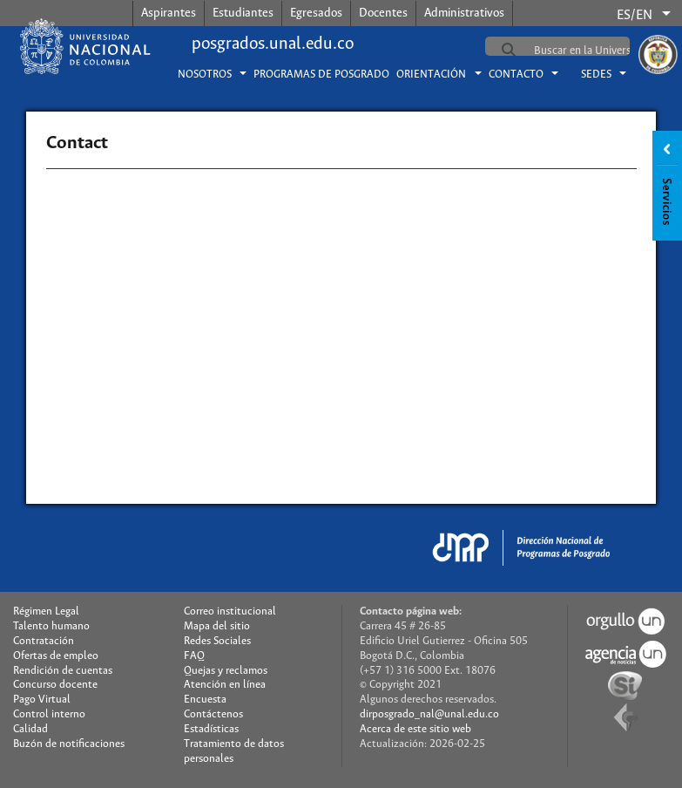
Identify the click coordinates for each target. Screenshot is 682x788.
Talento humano (51, 626)
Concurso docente (55, 684)
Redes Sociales (217, 641)
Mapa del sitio (217, 626)
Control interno (49, 714)
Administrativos (464, 13)
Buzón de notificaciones (69, 744)
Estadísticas (211, 729)
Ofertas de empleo (55, 656)
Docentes (383, 13)
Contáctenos (213, 714)
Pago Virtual (42, 699)
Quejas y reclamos (225, 670)
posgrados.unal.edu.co (273, 44)
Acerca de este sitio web (415, 729)
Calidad (30, 729)
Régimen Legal (46, 611)
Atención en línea (225, 684)
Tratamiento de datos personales (234, 751)
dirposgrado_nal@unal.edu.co (429, 714)
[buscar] (599, 50)
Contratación (43, 641)
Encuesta (205, 699)
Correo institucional (230, 611)
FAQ (194, 656)
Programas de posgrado (321, 74)
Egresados (316, 13)
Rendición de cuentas (62, 670)
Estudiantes (243, 13)
